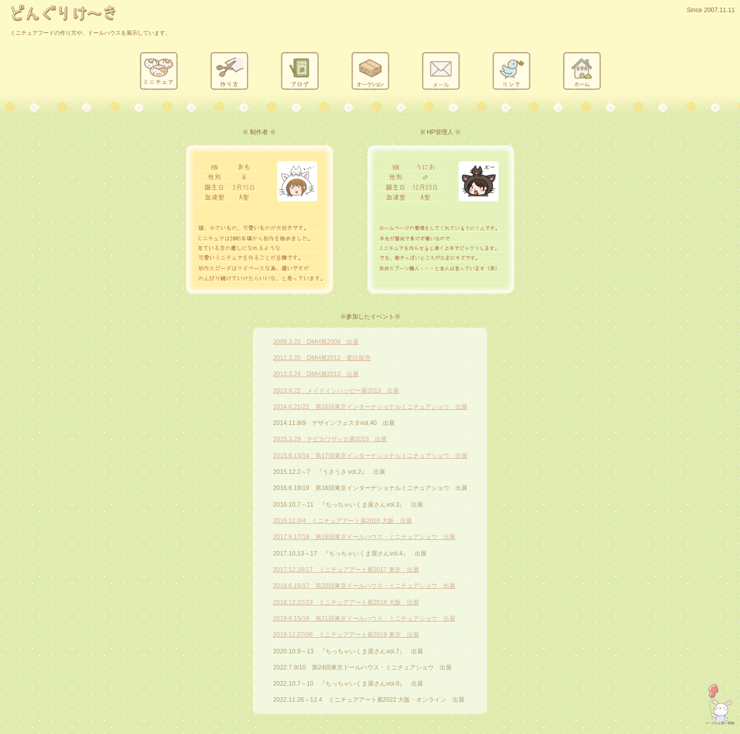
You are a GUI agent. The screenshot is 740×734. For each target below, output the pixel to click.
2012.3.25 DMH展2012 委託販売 (322, 357)
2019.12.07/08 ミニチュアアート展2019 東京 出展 (346, 634)
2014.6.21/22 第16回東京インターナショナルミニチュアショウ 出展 (370, 406)
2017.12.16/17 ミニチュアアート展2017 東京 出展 (346, 569)
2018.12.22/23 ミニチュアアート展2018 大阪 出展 (346, 602)
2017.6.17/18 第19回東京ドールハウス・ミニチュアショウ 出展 (364, 536)
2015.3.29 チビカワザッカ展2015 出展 (330, 439)
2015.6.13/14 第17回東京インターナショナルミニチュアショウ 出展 (370, 455)
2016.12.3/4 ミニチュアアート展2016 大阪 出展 (342, 520)
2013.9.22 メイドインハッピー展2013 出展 (336, 390)
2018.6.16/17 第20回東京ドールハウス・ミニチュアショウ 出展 (364, 585)
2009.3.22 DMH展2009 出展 (316, 341)
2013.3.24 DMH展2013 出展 (316, 374)
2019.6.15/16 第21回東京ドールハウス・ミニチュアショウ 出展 (364, 618)
